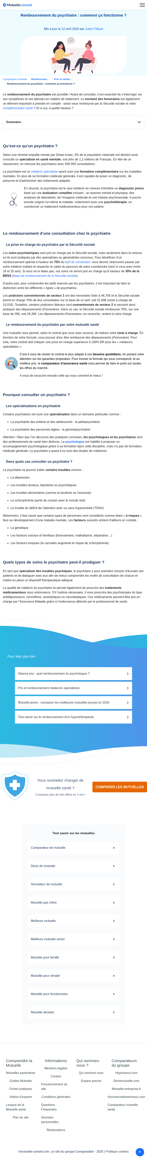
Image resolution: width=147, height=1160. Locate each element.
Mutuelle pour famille (73, 957)
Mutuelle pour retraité (73, 976)
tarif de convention (77, 262)
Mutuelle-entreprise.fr (126, 1088)
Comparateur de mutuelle (73, 848)
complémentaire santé (18, 108)
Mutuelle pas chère (73, 903)
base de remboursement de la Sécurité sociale (44, 275)
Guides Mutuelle (21, 1080)
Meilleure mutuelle (73, 921)
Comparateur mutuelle (15, 79)
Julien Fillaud (94, 28)
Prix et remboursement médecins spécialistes (49, 688)
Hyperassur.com (126, 1072)
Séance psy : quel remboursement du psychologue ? (54, 673)
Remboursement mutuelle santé (49, 79)
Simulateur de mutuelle (73, 884)
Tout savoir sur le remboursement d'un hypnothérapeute (56, 717)
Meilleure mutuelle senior (73, 939)
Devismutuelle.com (126, 1080)
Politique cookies (117, 1151)
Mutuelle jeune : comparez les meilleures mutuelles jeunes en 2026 (63, 702)
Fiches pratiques (20, 1088)
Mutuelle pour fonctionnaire (73, 994)
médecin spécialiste (44, 171)
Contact (56, 1076)
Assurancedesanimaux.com (126, 1096)
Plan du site (21, 1117)
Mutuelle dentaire (73, 1012)
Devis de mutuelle (73, 866)
